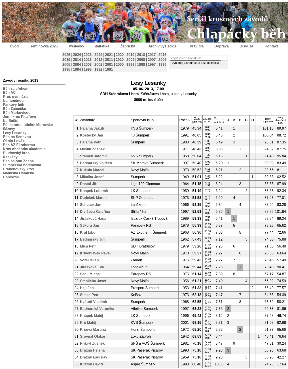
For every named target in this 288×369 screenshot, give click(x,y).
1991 (109, 69)
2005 (66, 64)
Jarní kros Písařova (19, 117)
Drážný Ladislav (93, 357)
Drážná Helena (92, 350)
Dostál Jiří (88, 184)
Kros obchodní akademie (24, 149)
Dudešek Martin (93, 198)
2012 (98, 60)
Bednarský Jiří (92, 239)
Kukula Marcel (92, 170)
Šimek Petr (89, 295)
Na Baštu (10, 121)
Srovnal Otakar (93, 336)
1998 (141, 64)
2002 (98, 64)
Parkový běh (13, 105)
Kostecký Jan (91, 135)
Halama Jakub (92, 128)
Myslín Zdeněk (92, 149)
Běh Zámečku (14, 109)
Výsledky (76, 46)
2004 (77, 64)
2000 (120, 64)
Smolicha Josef (93, 281)
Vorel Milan (89, 260)
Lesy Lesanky (14, 133)
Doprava (221, 46)
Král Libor (88, 232)
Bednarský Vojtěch (96, 163)
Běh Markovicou (17, 113)
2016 (163, 55)
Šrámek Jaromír (93, 156)
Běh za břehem (15, 88)
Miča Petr (88, 246)
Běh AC (9, 92)
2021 (109, 55)
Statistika (101, 46)
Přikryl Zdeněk (92, 343)
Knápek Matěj (91, 316)
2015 (66, 60)
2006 (163, 60)
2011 (109, 60)
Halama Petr (90, 142)
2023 (88, 55)
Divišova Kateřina (95, 211)
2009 (130, 60)
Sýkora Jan (89, 225)
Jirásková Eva (92, 267)
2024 (77, 55)
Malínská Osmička (18, 173)
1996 (163, 64)
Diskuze (246, 46)
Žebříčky (127, 46)
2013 (88, 60)
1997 (152, 64)
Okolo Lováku (15, 141)
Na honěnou (13, 100)
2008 (141, 60)
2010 (120, 60)
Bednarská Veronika (97, 309)
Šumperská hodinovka (22, 165)
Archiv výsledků (162, 46)
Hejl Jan (87, 288)
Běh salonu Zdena (18, 161)
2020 (120, 55)
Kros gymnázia (15, 96)
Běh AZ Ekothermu (19, 145)
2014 (77, 60)
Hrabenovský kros (18, 169)
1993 (88, 69)
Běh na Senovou (17, 137)
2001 (109, 64)
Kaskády (10, 157)
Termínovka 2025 (43, 46)
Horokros (11, 177)
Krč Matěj (88, 322)
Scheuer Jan (90, 205)
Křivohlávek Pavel (95, 253)
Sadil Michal (90, 274)
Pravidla (196, 46)
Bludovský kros (16, 153)
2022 (98, 55)
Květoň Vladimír (93, 302)
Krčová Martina (93, 329)
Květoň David (91, 364)
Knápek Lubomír (94, 191)
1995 (66, 69)
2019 (130, 55)
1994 (77, 69)
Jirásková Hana (93, 218)
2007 (152, 60)
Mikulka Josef (92, 177)
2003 (88, 64)
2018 (141, 55)
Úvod (14, 46)
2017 (152, 55)
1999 (130, 64)
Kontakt (271, 46)
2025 (66, 55)
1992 (98, 69)
